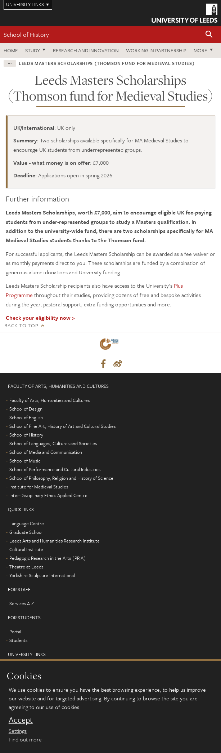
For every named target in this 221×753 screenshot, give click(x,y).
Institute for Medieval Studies (38, 486)
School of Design (25, 408)
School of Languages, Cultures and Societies (53, 443)
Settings (18, 731)
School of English (26, 417)
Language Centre (26, 523)
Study (32, 50)
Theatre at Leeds (26, 566)
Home (11, 50)
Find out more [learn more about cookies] (25, 739)
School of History (26, 34)
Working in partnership (156, 50)
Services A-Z (21, 603)
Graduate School (25, 532)
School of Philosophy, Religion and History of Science (61, 478)
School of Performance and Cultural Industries (54, 469)
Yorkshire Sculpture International (42, 575)
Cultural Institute (26, 549)
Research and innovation (86, 50)
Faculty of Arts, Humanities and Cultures (49, 400)
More (200, 50)
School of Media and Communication (45, 452)
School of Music (24, 460)
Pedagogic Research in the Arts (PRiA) (47, 558)
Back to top (21, 325)
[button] (209, 34)
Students (18, 640)
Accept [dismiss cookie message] (21, 720)
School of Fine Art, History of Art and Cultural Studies (62, 426)
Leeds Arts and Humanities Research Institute (54, 540)
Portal (15, 631)
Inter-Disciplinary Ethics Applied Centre (48, 495)
